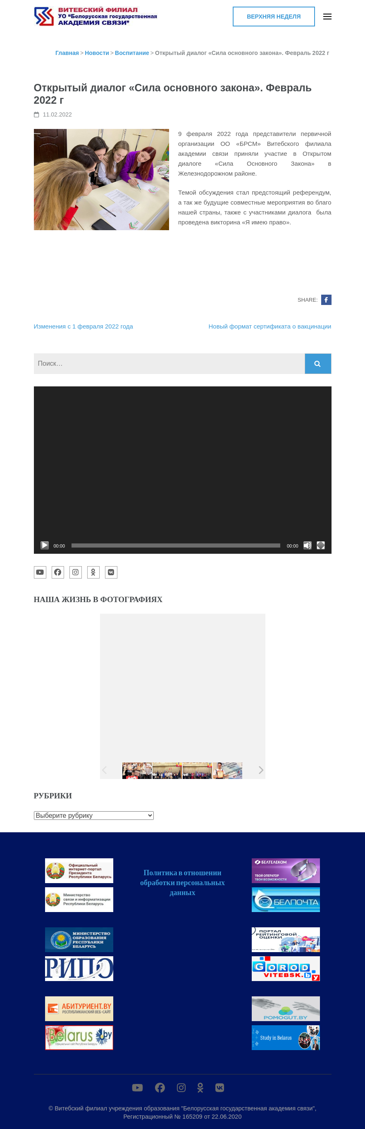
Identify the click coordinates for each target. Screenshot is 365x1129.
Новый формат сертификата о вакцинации (270, 326)
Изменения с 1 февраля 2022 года (83, 326)
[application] (183, 470)
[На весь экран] (321, 545)
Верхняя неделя (274, 16)
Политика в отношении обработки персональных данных (182, 882)
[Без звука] (307, 545)
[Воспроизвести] (45, 545)
